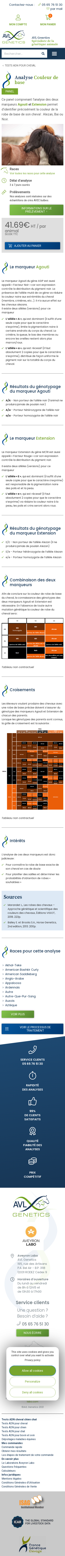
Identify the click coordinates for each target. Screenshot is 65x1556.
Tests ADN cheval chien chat (19, 1419)
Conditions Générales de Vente (19, 1486)
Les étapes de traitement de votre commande (27, 1455)
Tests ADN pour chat (13, 1431)
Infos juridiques (11, 1474)
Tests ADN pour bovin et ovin (18, 1435)
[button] (54, 54)
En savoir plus (10, 1458)
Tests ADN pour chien (14, 1427)
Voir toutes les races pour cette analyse (32, 173)
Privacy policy (33, 1360)
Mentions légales (11, 1478)
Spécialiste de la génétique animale (45, 41)
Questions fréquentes (14, 1466)
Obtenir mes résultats (14, 1451)
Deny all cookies (32, 1392)
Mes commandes (12, 1443)
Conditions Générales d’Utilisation (21, 1482)
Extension (39, 104)
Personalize (32, 1381)
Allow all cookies (32, 1370)
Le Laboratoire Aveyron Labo (18, 1462)
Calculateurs (9, 1470)
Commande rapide (12, 1447)
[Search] (43, 53)
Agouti (23, 104)
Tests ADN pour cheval (20, 65)
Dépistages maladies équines (19, 1439)
